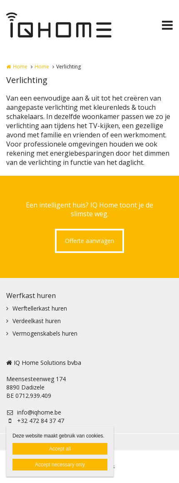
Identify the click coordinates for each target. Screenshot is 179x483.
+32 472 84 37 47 (35, 421)
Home (20, 66)
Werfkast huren (31, 295)
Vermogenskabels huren (44, 333)
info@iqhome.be (33, 412)
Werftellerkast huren (39, 308)
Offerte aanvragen (89, 241)
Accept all (60, 449)
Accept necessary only (60, 465)
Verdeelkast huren (36, 321)
